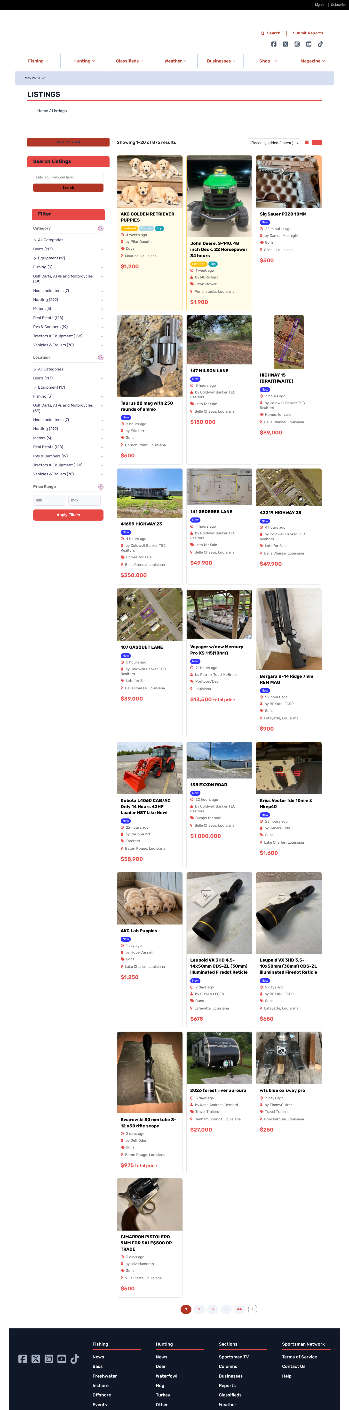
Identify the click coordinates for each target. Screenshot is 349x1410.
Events (100, 1405)
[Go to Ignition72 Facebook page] (274, 44)
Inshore (101, 1386)
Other (162, 1405)
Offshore (102, 1395)
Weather (227, 1405)
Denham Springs (208, 1119)
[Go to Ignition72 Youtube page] (309, 44)
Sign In (320, 5)
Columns (228, 1366)
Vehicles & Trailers (53, 345)
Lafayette (272, 718)
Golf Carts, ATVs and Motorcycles (63, 279)
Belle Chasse (205, 412)
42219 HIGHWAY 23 (280, 513)
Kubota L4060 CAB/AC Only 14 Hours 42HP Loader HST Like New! (146, 807)
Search (68, 188)
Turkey (163, 1395)
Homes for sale (278, 415)
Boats (43, 249)
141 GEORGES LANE (211, 512)
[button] (37, 61)
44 (239, 1309)
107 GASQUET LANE (142, 647)
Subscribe (339, 5)
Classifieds (230, 1395)
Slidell (269, 250)
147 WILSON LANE (209, 371)
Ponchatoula (205, 292)
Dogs (130, 249)
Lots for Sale (206, 404)
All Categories (50, 240)
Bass (98, 1366)
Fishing (42, 267)
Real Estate (48, 318)
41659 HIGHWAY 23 (141, 524)
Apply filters (68, 515)
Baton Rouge (136, 849)
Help (287, 1376)
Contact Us (294, 1366)
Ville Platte (134, 1278)
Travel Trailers (207, 1112)
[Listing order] (274, 143)
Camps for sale (208, 818)
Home (42, 111)
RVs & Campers (50, 327)
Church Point (136, 445)
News (98, 1357)
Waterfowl (166, 1376)
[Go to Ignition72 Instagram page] (297, 44)
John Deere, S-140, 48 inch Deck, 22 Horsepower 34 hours (218, 249)
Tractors (133, 841)
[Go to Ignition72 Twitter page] (285, 44)
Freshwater (105, 1376)
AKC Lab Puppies (139, 931)
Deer (161, 1366)
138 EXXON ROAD (208, 785)
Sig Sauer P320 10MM (283, 214)
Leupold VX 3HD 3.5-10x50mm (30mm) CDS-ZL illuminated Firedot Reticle (288, 966)
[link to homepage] (66, 39)
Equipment (51, 258)
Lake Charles (275, 843)
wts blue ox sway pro (282, 1090)
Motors (42, 309)
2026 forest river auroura (218, 1090)
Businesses (231, 1376)
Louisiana (148, 256)
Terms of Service (299, 1357)
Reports (227, 1386)
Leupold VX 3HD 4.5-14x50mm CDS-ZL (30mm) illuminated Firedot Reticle (219, 966)
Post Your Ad (68, 142)
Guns (269, 243)
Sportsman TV (234, 1357)
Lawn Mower (206, 284)
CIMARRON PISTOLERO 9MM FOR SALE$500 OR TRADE (146, 1243)
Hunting (45, 300)
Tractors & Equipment (57, 336)
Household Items (51, 291)
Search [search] (271, 33)
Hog (160, 1386)
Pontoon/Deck (207, 682)
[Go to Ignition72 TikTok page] (320, 44)
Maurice (131, 256)
